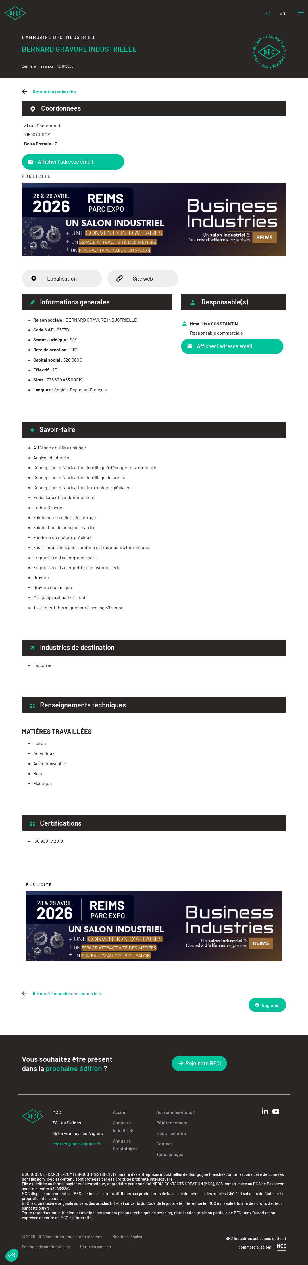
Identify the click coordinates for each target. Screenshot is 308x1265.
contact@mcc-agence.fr (76, 1143)
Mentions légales (127, 1236)
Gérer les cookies (95, 1246)
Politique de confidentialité (46, 1246)
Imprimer (267, 1004)
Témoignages (169, 1154)
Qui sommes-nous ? (175, 1112)
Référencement (172, 1122)
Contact (164, 1143)
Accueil (120, 1112)
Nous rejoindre (171, 1133)
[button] (12, 1255)
